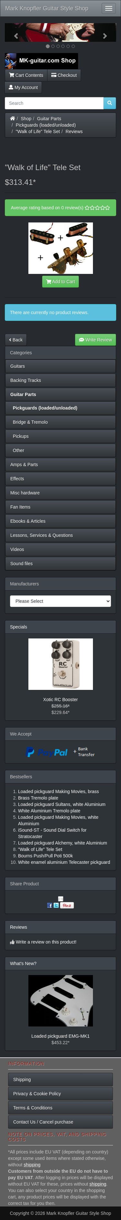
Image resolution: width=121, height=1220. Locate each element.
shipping (32, 1164)
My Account (23, 87)
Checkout (64, 75)
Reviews (74, 131)
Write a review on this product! (46, 941)
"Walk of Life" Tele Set (38, 131)
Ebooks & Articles (27, 521)
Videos (17, 549)
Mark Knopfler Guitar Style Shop (46, 8)
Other (17, 450)
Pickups (19, 436)
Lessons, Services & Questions (41, 535)
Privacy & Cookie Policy (37, 1093)
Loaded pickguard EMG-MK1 (60, 1036)
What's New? (23, 963)
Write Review (95, 339)
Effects (17, 478)
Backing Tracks (25, 380)
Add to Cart (60, 281)
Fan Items (20, 507)
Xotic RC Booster (60, 699)
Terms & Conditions (32, 1107)
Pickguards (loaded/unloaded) (46, 125)
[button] (13, 32)
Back (16, 339)
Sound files (21, 563)
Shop (26, 118)
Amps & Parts (24, 464)
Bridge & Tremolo (29, 422)
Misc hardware (25, 492)
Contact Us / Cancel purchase (43, 1122)
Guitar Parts (49, 118)
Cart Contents (26, 75)
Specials (18, 626)
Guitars (17, 366)
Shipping (22, 1079)
